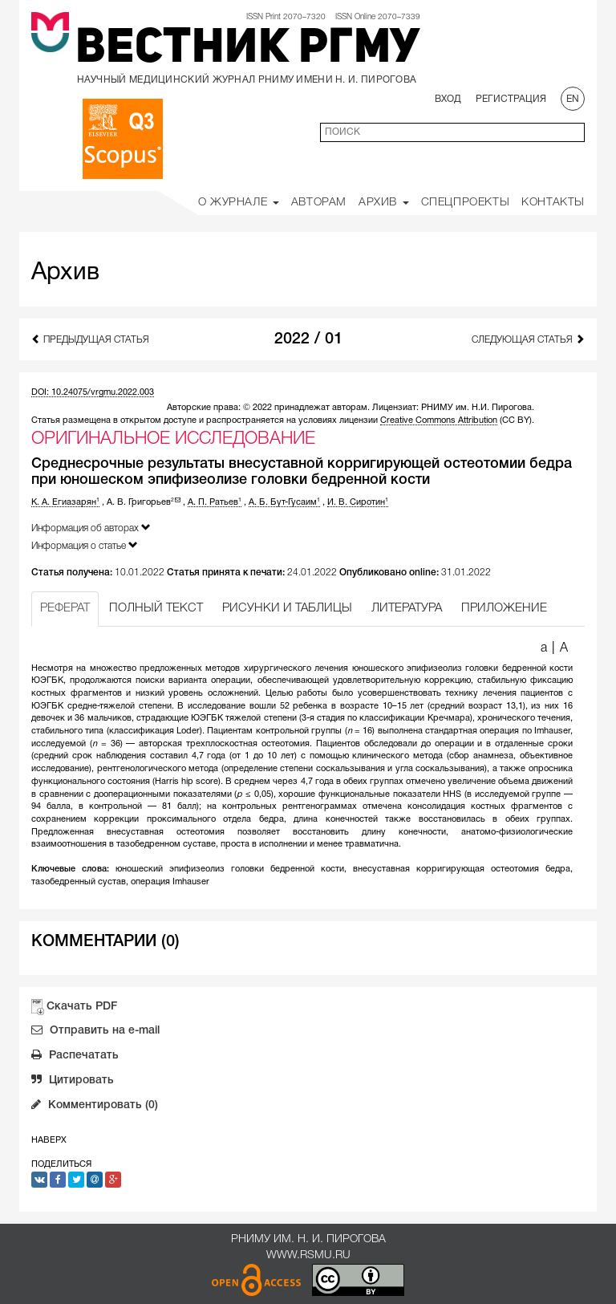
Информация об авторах (91, 527)
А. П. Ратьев (214, 502)
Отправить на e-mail (95, 1032)
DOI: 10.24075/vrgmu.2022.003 (92, 392)
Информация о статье (84, 545)
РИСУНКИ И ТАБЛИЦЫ (287, 608)
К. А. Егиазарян (65, 502)
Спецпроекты (465, 202)
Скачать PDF (82, 1006)
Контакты (553, 202)
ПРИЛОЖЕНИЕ (504, 608)
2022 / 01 (308, 339)
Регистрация (511, 99)
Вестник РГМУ (247, 50)
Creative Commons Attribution (438, 420)
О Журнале (238, 202)
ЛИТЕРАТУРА (406, 608)
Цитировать (72, 1082)
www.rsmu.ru (308, 1255)
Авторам (318, 202)
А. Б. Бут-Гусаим (284, 502)
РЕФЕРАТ (65, 608)
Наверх (49, 1140)
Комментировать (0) (94, 1107)
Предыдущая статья (90, 339)
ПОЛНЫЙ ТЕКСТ (156, 608)
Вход (448, 99)
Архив (384, 202)
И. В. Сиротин (357, 502)
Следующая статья (528, 339)
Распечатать (75, 1057)
